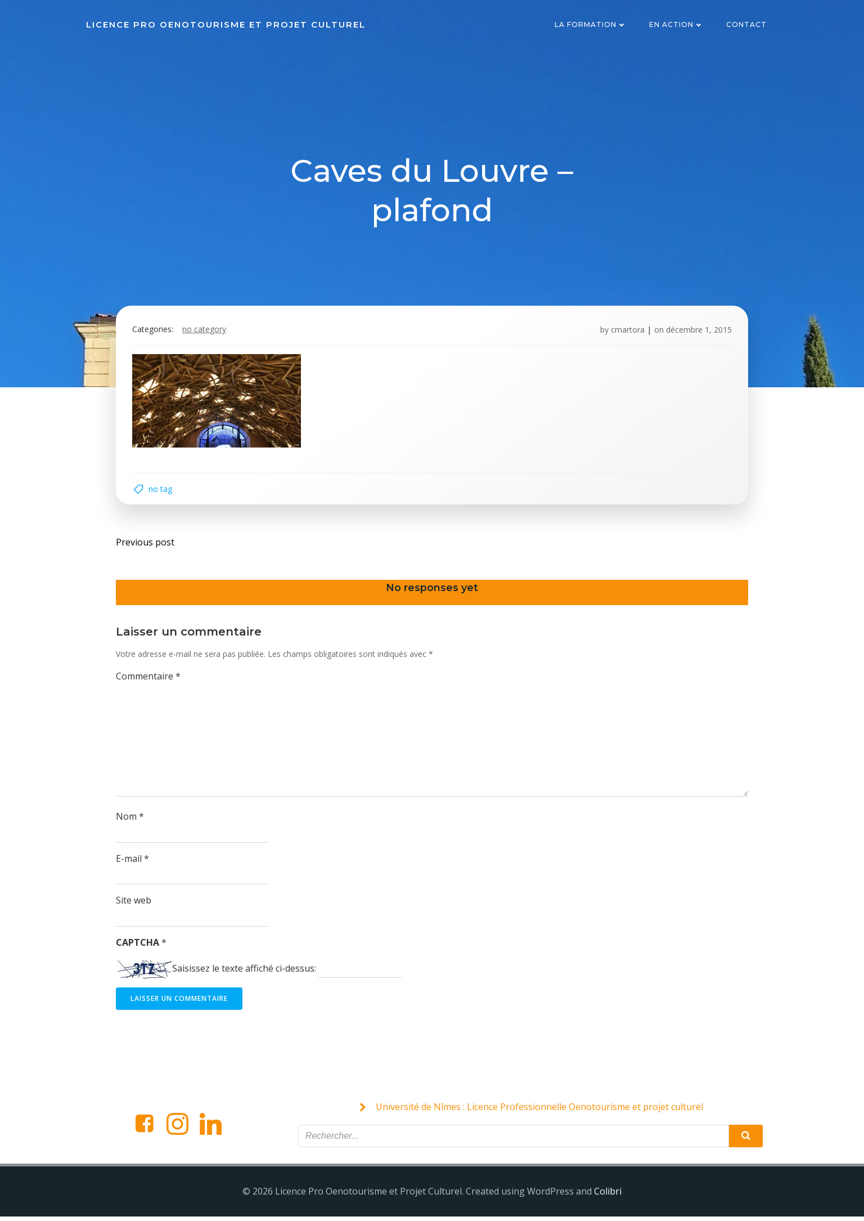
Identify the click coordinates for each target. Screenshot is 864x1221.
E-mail (133, 862)
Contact (747, 25)
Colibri (608, 1195)
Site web (134, 904)
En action (677, 25)
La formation (591, 25)
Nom (130, 820)
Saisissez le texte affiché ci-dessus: (245, 972)
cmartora (627, 331)
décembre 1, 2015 (698, 331)
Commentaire (148, 680)
